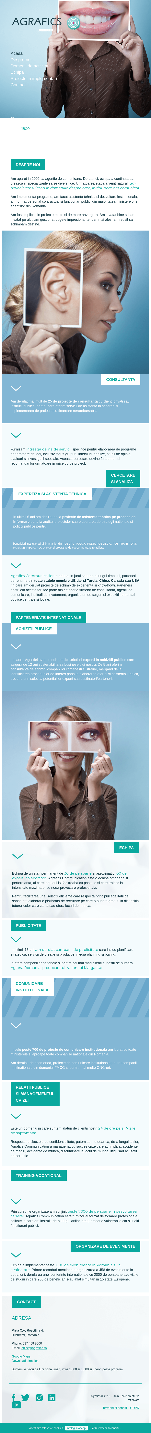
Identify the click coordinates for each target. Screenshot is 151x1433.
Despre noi (21, 59)
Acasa (17, 53)
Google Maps (21, 1356)
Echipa (17, 72)
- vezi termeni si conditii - (105, 1428)
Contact (18, 84)
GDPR (134, 1408)
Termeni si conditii (115, 1408)
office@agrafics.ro (34, 1348)
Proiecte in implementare (34, 78)
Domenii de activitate (31, 65)
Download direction (25, 1360)
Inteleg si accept (76, 1428)
